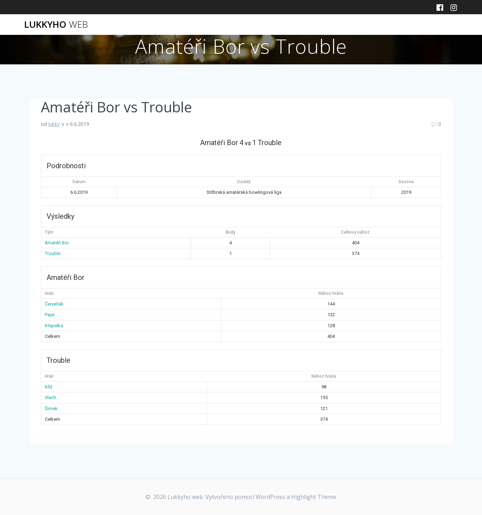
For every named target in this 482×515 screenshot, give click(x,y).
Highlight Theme (313, 497)
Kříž (48, 386)
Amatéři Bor (57, 242)
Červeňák (54, 304)
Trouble (52, 253)
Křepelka (54, 325)
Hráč (49, 293)
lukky (54, 124)
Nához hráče (330, 293)
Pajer (50, 314)
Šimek (51, 408)
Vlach (50, 397)
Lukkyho (56, 24)
